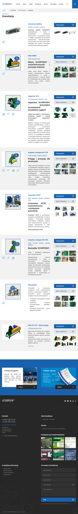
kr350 (29, 243)
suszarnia (36, 27)
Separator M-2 (33, 96)
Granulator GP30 (34, 195)
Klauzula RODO (7, 474)
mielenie (34, 59)
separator (41, 99)
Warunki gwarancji (7, 470)
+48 (8, 420)
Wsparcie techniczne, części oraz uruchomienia (53, 428)
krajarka (34, 155)
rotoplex (39, 155)
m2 (29, 99)
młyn (38, 59)
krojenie (41, 243)
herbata (41, 198)
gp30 (29, 198)
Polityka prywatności (8, 472)
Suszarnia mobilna (35, 24)
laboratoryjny (34, 328)
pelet (29, 200)
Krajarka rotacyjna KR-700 (38, 152)
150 (29, 328)
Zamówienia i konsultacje (48, 419)
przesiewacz (34, 99)
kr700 (29, 155)
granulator (35, 198)
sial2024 (44, 155)
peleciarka (47, 198)
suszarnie (42, 27)
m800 (29, 59)
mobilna (30, 27)
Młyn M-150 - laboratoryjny (38, 325)
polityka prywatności (72, 503)
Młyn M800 (32, 56)
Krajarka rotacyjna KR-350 (38, 240)
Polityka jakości (7, 468)
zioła (45, 99)
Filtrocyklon (32, 285)
